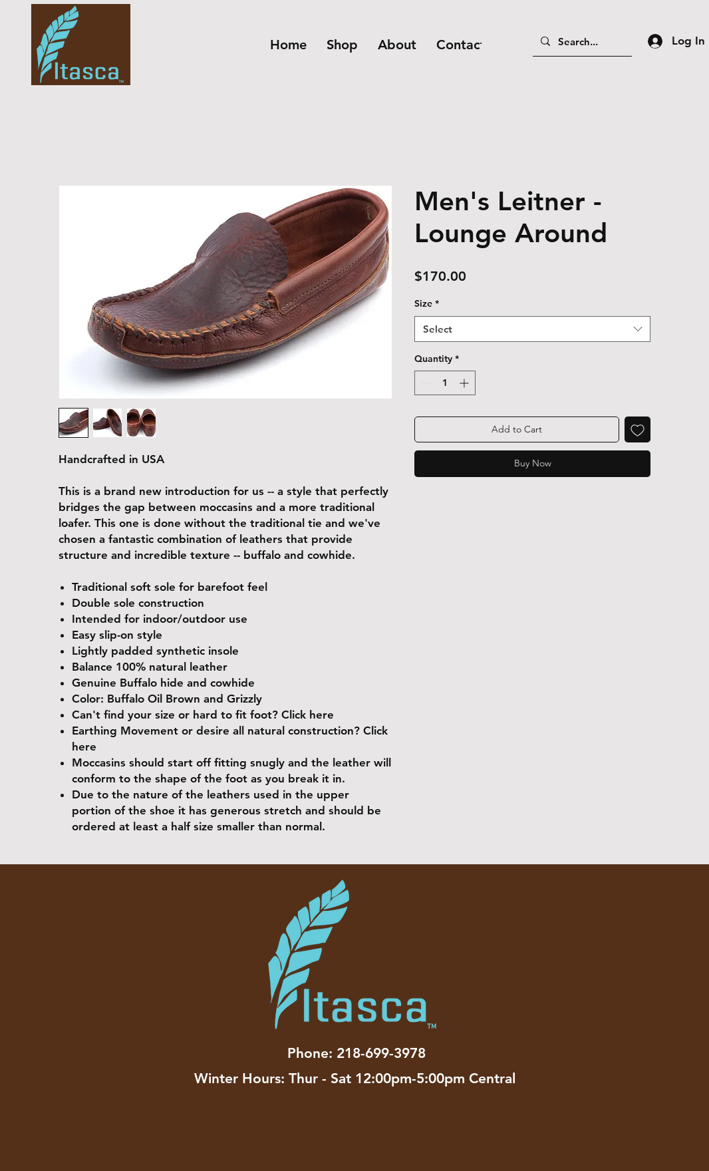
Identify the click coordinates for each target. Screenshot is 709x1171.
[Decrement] (424, 383)
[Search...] (581, 41)
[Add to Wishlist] (637, 429)
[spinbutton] (445, 383)
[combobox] (532, 329)
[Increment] (465, 383)
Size (426, 303)
